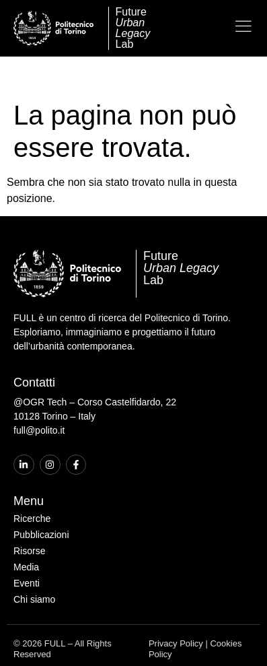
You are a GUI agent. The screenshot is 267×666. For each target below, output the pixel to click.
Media (26, 530)
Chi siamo (34, 563)
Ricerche (31, 482)
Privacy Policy (176, 607)
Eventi (26, 547)
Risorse (29, 514)
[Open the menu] (243, 26)
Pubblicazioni (41, 498)
